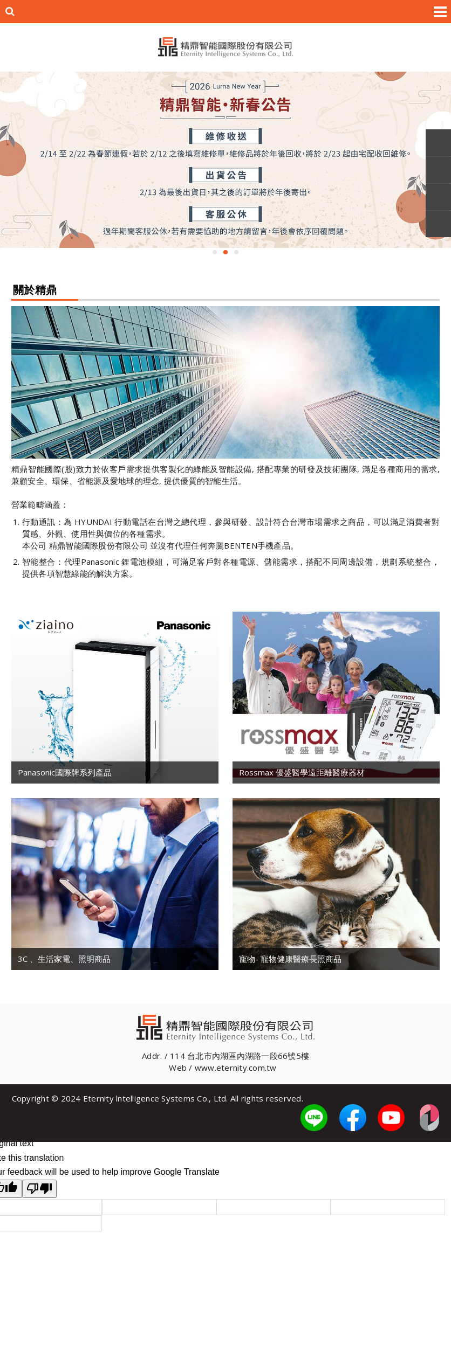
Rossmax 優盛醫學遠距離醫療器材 (302, 772)
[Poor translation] (39, 1189)
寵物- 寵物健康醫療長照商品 (290, 958)
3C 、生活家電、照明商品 (64, 958)
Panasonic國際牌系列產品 (65, 772)
